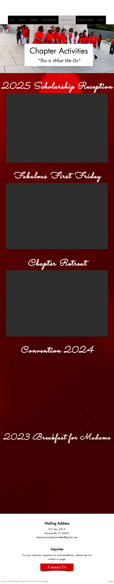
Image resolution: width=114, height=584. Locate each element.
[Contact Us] (57, 567)
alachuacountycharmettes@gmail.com (57, 537)
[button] (57, 128)
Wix (46, 581)
